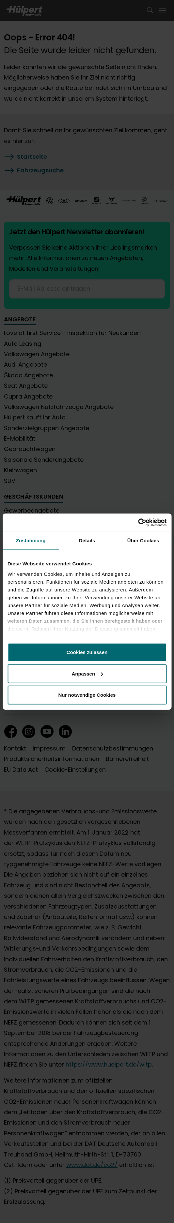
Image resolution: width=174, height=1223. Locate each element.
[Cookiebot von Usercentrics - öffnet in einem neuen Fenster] (137, 522)
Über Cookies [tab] (143, 540)
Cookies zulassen (87, 652)
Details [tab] (87, 540)
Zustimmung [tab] (31, 540)
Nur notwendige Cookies (87, 695)
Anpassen (87, 673)
